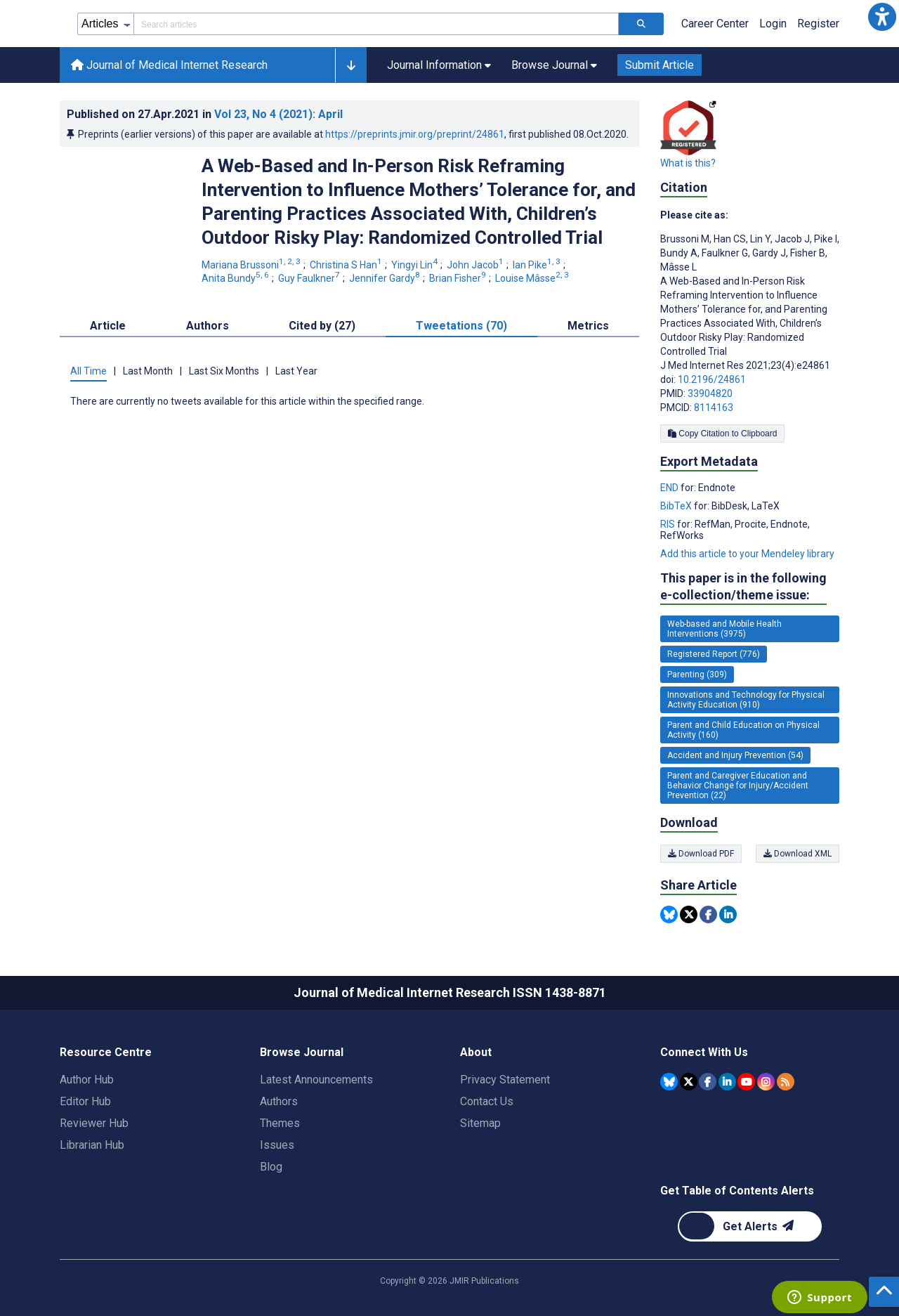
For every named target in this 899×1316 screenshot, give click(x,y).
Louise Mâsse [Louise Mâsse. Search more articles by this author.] (533, 278)
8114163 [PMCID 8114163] (713, 407)
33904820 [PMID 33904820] (710, 393)
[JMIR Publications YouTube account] (746, 1081)
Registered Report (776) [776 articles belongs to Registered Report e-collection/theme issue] (713, 654)
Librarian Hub (92, 1145)
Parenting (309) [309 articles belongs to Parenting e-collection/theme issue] (697, 674)
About (476, 1052)
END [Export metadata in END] (670, 487)
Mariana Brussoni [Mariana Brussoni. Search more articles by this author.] (252, 265)
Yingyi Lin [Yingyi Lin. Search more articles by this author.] (415, 265)
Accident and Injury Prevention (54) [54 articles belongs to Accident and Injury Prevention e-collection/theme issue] (735, 755)
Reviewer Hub (94, 1123)
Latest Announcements (316, 1079)
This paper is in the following (743, 587)
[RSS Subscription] (785, 1081)
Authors (279, 1101)
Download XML (797, 854)
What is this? (688, 163)
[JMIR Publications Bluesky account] (669, 1081)
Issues (277, 1145)
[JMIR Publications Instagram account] (766, 1081)
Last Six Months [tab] (224, 371)
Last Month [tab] (148, 371)
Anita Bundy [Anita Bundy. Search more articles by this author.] (236, 278)
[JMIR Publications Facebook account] (707, 1081)
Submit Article (659, 65)
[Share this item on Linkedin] (728, 914)
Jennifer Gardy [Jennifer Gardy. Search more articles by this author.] (385, 278)
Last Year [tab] (296, 371)
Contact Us (486, 1101)
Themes (280, 1123)
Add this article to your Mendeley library (747, 553)
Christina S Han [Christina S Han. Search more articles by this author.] (347, 265)
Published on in (205, 114)
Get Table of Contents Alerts (737, 1190)
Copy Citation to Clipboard (722, 433)
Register (818, 23)
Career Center (715, 23)
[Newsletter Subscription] (750, 1226)
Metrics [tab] (588, 325)
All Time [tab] (88, 371)
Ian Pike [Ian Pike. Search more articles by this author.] (538, 265)
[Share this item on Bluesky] (669, 914)
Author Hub (87, 1079)
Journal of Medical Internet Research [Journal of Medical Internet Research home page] (169, 65)
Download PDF (701, 854)
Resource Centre (106, 1052)
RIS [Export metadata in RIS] (668, 524)
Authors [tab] (207, 325)
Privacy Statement (505, 1079)
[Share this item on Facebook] (708, 914)
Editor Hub (85, 1101)
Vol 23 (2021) (278, 114)
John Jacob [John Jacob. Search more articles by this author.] (476, 265)
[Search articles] (641, 24)
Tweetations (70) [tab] (461, 325)
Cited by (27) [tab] (322, 325)
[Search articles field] (376, 24)
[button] (882, 16)
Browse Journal (301, 1052)
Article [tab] (108, 325)
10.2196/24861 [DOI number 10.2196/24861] (712, 379)
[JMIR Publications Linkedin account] (727, 1081)
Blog (271, 1166)
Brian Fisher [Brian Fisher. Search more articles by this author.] (458, 278)
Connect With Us (704, 1052)
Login (773, 23)
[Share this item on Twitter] (688, 914)
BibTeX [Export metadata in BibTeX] (677, 506)
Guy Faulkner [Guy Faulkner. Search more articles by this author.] (310, 278)
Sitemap (480, 1123)
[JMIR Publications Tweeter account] (688, 1081)
